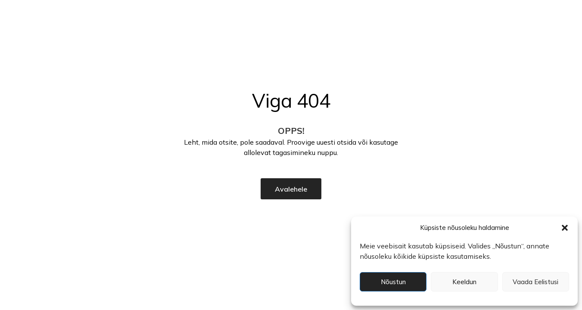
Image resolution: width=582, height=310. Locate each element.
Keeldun (464, 282)
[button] (564, 227)
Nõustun (393, 282)
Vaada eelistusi (535, 282)
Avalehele (291, 189)
